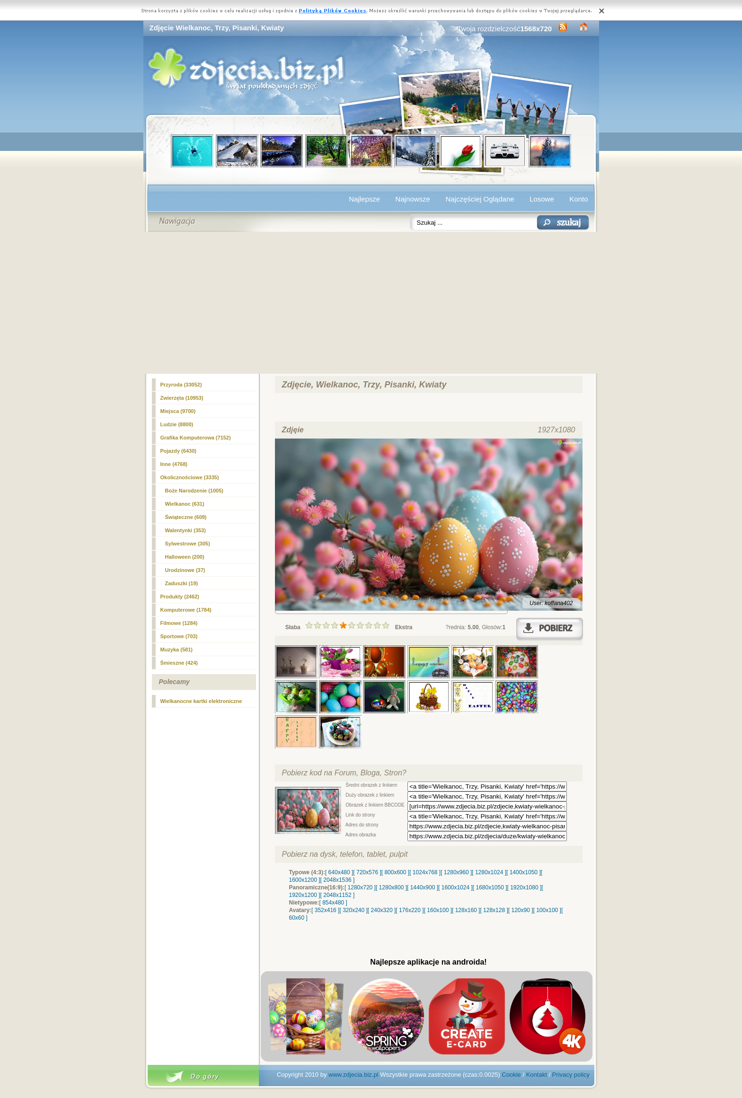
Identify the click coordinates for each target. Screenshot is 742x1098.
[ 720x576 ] (367, 872)
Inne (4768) (173, 464)
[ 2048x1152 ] (337, 895)
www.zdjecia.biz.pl (353, 1074)
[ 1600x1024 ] (455, 887)
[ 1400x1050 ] (523, 872)
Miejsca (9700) (178, 411)
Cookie (511, 1074)
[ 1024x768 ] (425, 872)
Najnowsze (413, 199)
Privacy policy (571, 1074)
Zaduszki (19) (181, 583)
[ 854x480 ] (333, 902)
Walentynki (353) (185, 530)
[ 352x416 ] (325, 910)
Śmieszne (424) (179, 663)
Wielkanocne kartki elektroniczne (201, 701)
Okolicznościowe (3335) (189, 477)
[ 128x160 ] (466, 910)
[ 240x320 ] (382, 910)
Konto (578, 199)
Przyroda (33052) (181, 384)
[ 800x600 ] (395, 872)
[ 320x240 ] (353, 910)
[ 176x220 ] (410, 910)
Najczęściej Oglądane (479, 199)
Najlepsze (364, 199)
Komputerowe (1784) (186, 610)
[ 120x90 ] (520, 910)
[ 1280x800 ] (391, 887)
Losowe (542, 199)
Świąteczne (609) (186, 517)
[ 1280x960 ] (456, 872)
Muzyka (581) (176, 649)
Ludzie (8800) (177, 424)
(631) (184, 504)
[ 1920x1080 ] (524, 887)
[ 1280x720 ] (360, 887)
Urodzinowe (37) (185, 570)
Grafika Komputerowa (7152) (195, 437)
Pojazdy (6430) (178, 451)
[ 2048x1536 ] (337, 880)
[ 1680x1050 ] (490, 887)
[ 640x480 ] (339, 872)
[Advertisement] (371, 303)
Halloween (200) (184, 557)
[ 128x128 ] (494, 910)
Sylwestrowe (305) (187, 543)
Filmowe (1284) (179, 623)
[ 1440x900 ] (422, 887)
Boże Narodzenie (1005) (194, 490)
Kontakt (536, 1074)
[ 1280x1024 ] (489, 872)
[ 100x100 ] (547, 910)
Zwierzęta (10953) (181, 398)
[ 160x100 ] (438, 910)
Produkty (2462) (180, 596)
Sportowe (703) (179, 636)
